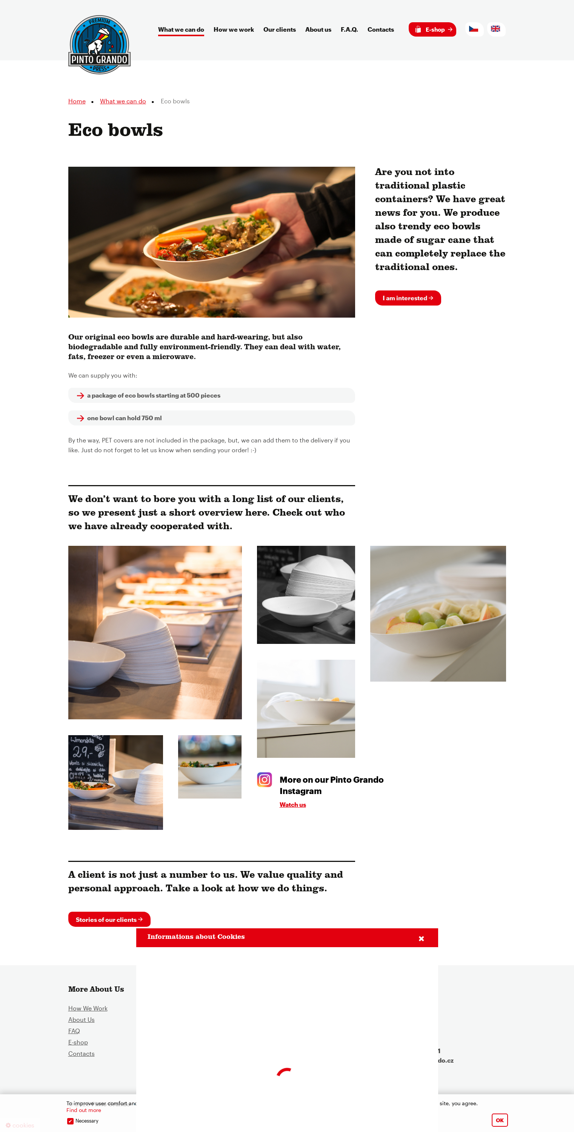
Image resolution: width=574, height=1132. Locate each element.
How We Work (88, 1010)
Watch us (293, 805)
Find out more (83, 1110)
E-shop (430, 29)
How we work (234, 29)
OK (500, 1120)
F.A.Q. (349, 29)
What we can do (181, 29)
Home (77, 102)
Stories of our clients (106, 921)
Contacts (381, 29)
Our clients (279, 29)
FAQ (74, 1033)
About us (318, 29)
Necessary (86, 1121)
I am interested (405, 299)
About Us (81, 1021)
